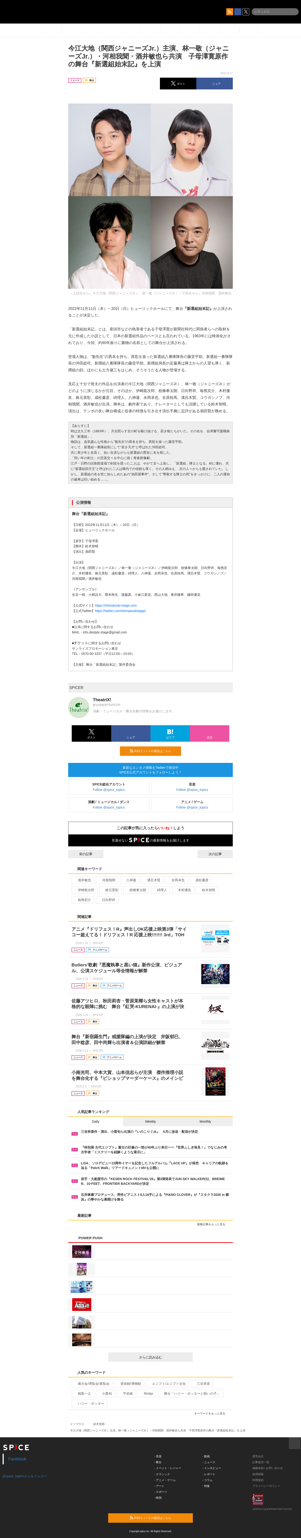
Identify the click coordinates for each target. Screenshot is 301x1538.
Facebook (17, 1459)
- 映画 (158, 1497)
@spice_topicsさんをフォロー (25, 1476)
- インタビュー (211, 1468)
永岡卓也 (176, 880)
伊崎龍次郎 (84, 890)
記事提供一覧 (260, 1462)
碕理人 (160, 890)
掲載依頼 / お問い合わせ (267, 1468)
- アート (159, 1486)
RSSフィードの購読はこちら (153, 751)
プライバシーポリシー (266, 1486)
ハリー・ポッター (89, 1403)
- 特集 (206, 1486)
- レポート (208, 1474)
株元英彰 (110, 890)
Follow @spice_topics (109, 790)
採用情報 (258, 1474)
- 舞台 (158, 1462)
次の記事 (219, 854)
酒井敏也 (82, 880)
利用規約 (258, 1480)
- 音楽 (158, 1456)
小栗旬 (105, 1393)
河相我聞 (106, 880)
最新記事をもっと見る (213, 1224)
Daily (95, 1121)
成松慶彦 (200, 880)
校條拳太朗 (136, 890)
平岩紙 (126, 1393)
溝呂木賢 (151, 880)
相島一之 (82, 1393)
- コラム (207, 1480)
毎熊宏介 (82, 900)
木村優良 (182, 890)
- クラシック (162, 1474)
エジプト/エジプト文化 (167, 1384)
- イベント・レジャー (167, 1468)
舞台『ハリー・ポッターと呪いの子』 (190, 1393)
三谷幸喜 (201, 1384)
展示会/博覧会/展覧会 (91, 1384)
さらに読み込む (164, 1357)
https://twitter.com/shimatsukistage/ (120, 611)
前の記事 (81, 854)
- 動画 (206, 1456)
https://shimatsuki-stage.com (116, 605)
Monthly (205, 1121)
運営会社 (258, 1456)
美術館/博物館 (128, 1384)
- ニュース (208, 1462)
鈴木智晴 (206, 890)
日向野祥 (106, 900)
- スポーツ (160, 1492)
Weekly (150, 1121)
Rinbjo (146, 1393)
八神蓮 (129, 880)
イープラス (77, 1424)
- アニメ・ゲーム (165, 1480)
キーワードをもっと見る (211, 1413)
